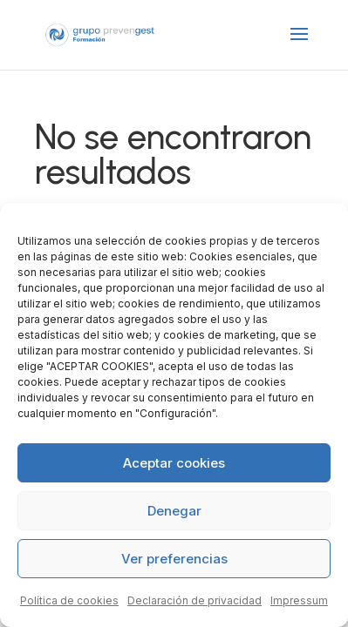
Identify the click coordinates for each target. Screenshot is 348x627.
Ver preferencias (174, 558)
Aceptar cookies (174, 463)
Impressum (299, 600)
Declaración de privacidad (194, 600)
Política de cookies (69, 600)
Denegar (174, 510)
